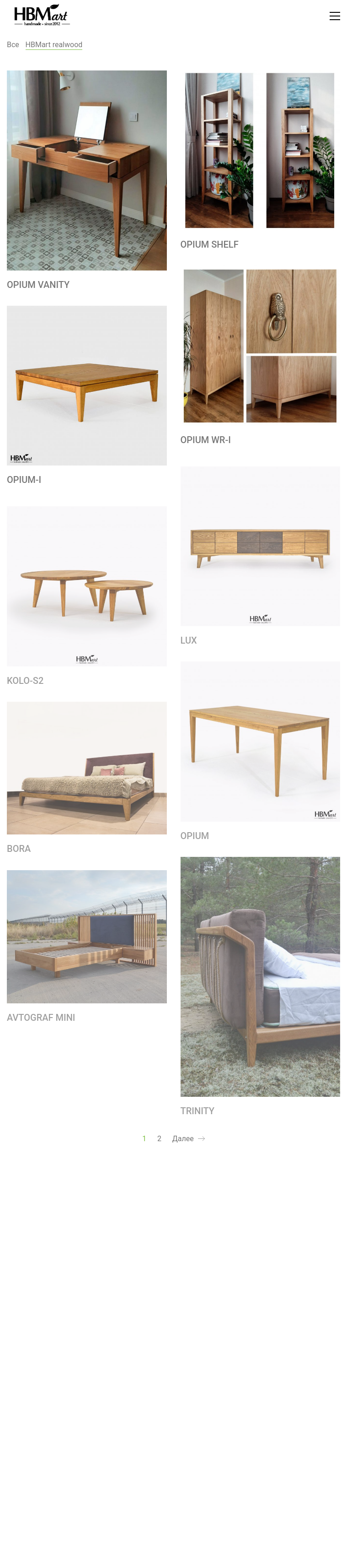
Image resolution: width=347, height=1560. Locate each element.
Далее (188, 1139)
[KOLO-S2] (87, 590)
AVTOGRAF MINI (41, 1021)
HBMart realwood (54, 44)
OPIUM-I (24, 480)
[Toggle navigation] (335, 16)
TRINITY (198, 1115)
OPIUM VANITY (38, 285)
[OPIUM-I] (87, 386)
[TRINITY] (261, 981)
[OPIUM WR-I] (261, 345)
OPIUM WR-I (206, 440)
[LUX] (261, 551)
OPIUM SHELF (210, 244)
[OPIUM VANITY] (87, 170)
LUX (189, 644)
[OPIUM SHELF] (261, 150)
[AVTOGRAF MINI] (87, 941)
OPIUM (195, 840)
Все (13, 44)
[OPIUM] (261, 746)
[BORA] (87, 772)
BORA (19, 853)
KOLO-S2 (25, 685)
